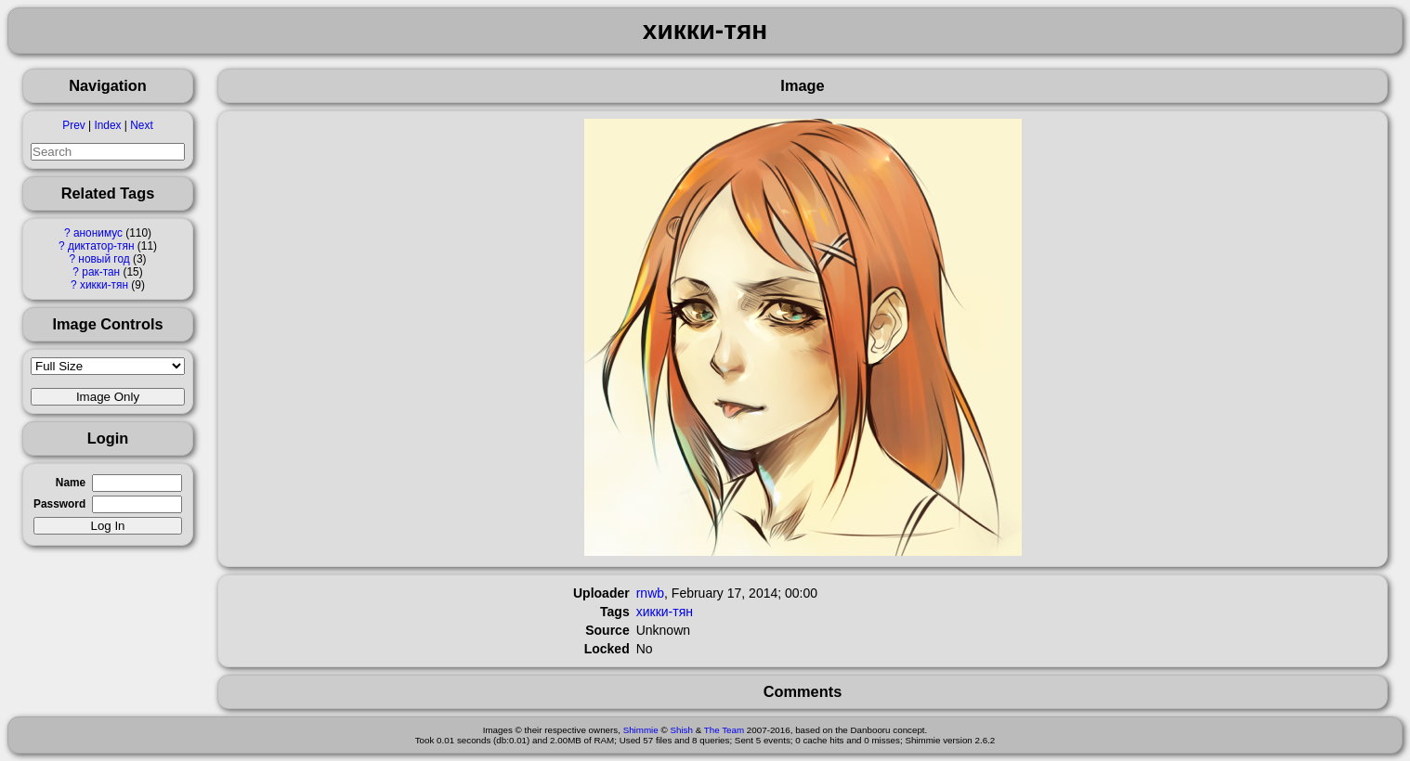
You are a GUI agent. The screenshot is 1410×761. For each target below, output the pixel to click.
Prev (73, 125)
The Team (724, 730)
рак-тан (101, 271)
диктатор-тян (101, 245)
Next (141, 125)
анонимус (98, 232)
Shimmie (641, 730)
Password (59, 503)
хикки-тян (104, 284)
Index (107, 125)
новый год (103, 258)
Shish (681, 730)
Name (70, 482)
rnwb (650, 593)
